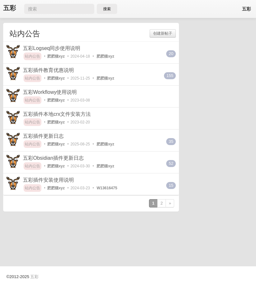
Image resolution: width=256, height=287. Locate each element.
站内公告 (32, 56)
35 (171, 141)
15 (171, 185)
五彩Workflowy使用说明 (50, 92)
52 (171, 163)
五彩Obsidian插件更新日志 (53, 158)
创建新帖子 (162, 33)
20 (171, 53)
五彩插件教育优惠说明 (48, 70)
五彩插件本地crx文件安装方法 (57, 114)
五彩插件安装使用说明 (48, 180)
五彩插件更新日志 (43, 136)
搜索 (107, 9)
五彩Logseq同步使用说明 (52, 48)
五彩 (9, 8)
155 (170, 75)
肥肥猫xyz (56, 56)
